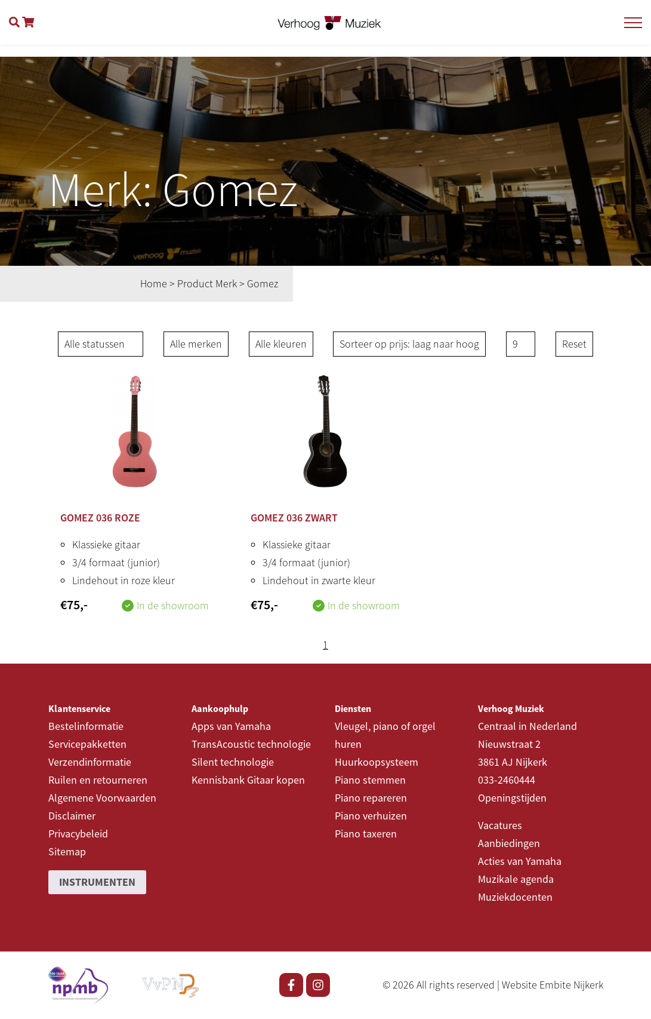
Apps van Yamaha (231, 726)
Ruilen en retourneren (97, 780)
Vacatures (500, 825)
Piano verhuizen (371, 815)
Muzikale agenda (516, 879)
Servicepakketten (87, 744)
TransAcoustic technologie (251, 744)
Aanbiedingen (509, 843)
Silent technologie (233, 762)
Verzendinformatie (89, 762)
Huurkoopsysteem (376, 762)
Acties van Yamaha (519, 861)
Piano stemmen (370, 780)
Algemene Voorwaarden (102, 798)
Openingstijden (512, 798)
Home (153, 283)
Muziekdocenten (515, 897)
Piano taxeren (366, 833)
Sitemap (67, 851)
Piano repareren (371, 798)
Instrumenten (97, 882)
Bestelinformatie (86, 726)
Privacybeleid (78, 833)
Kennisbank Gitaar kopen (248, 780)
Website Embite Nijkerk (552, 985)
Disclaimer (71, 815)
